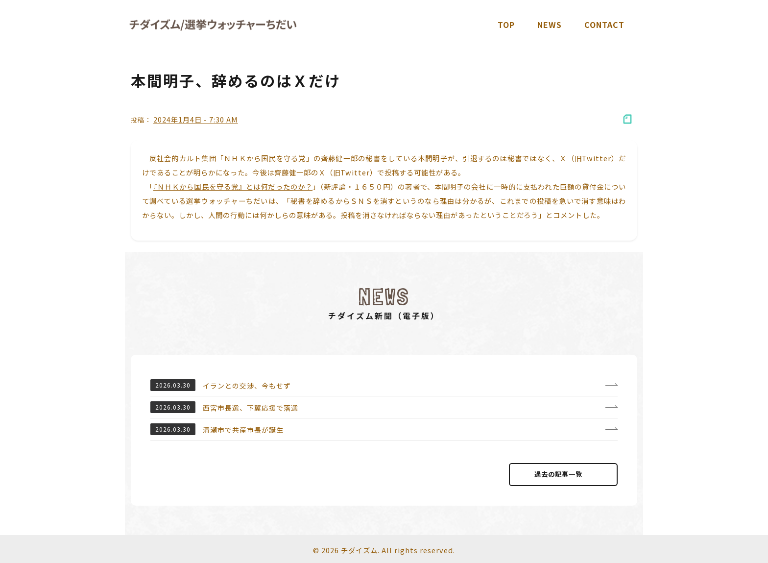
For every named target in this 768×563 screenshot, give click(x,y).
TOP (506, 24)
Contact (604, 24)
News (549, 24)
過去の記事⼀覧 (563, 474)
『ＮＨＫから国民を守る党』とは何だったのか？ (232, 186)
